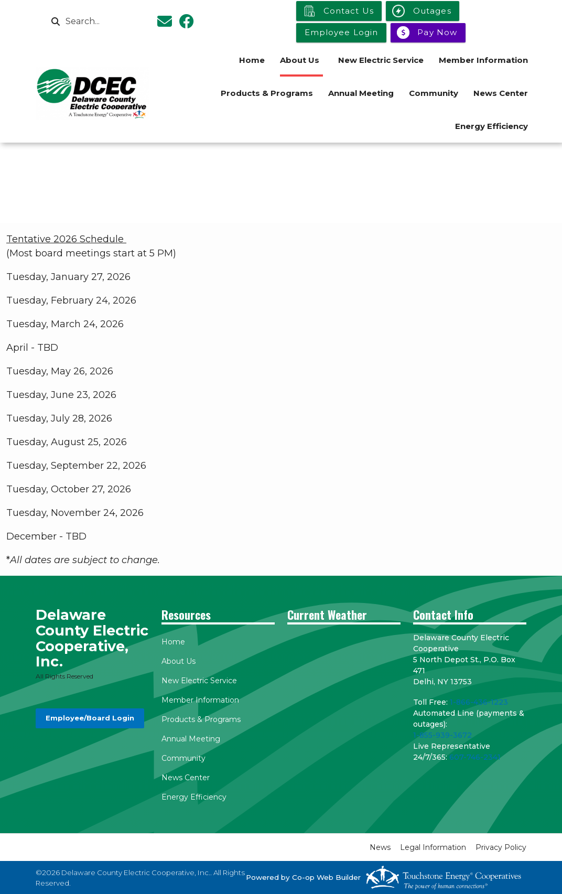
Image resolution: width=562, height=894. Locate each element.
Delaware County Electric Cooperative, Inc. (92, 638)
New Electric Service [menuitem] (381, 60)
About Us (178, 661)
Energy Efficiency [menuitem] (491, 126)
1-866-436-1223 (479, 702)
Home (173, 642)
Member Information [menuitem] (483, 60)
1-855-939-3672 (442, 735)
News (380, 847)
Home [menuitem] (252, 60)
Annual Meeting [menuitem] (361, 93)
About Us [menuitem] (299, 60)
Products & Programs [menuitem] (267, 93)
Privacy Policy (500, 847)
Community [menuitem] (433, 93)
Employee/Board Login (90, 718)
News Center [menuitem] (500, 93)
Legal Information (433, 847)
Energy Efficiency (193, 797)
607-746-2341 (475, 757)
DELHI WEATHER (344, 671)
